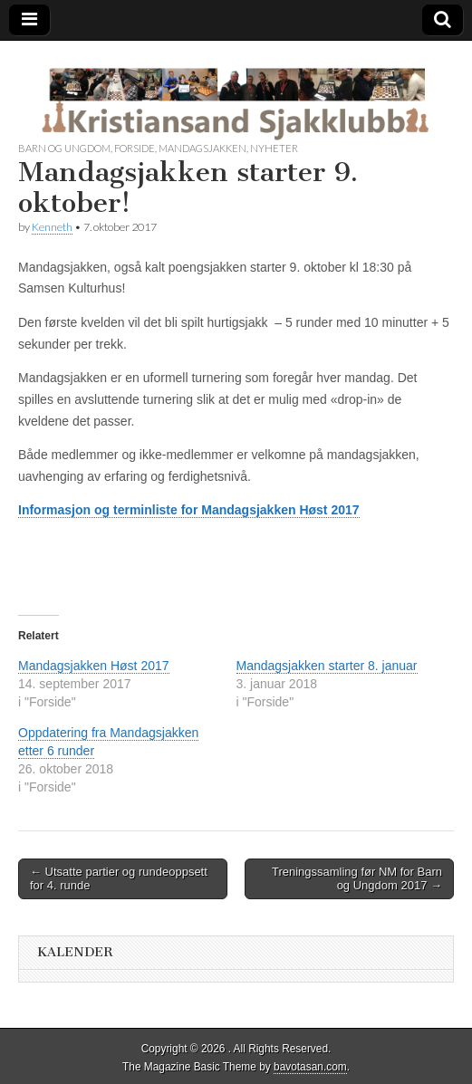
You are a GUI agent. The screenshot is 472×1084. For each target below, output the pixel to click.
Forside (134, 148)
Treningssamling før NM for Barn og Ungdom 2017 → (357, 879)
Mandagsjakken (202, 148)
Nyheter (274, 148)
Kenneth (52, 227)
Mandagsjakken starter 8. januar (327, 665)
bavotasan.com (310, 1066)
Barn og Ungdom (64, 148)
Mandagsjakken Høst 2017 (93, 665)
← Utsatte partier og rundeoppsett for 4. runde (118, 879)
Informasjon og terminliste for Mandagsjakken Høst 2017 (189, 510)
